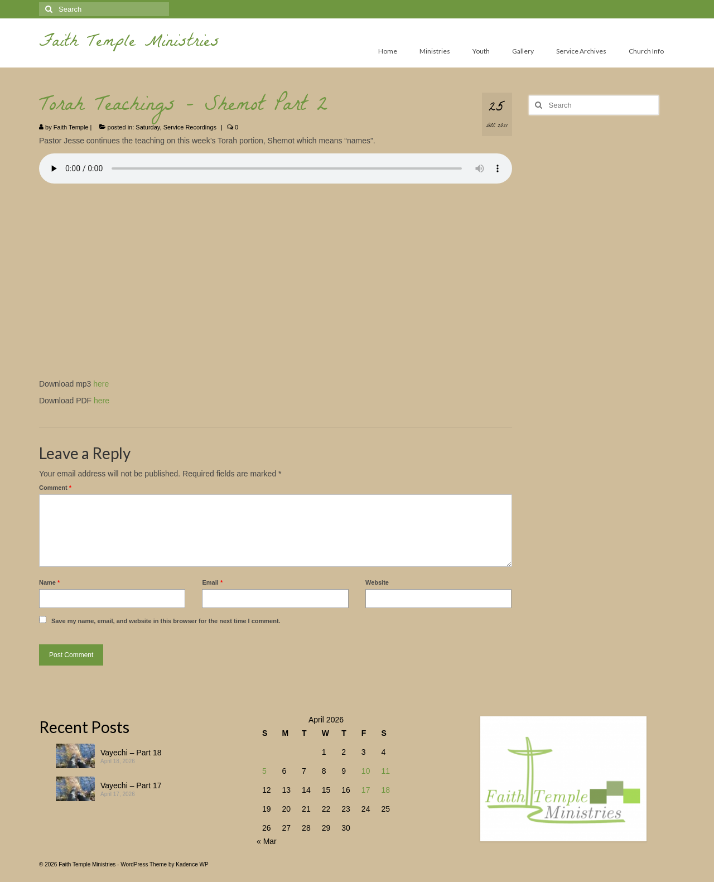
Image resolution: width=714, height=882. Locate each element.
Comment (55, 487)
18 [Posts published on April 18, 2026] (385, 789)
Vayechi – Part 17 (130, 785)
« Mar (267, 841)
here (101, 383)
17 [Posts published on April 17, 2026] (365, 789)
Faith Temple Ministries (129, 43)
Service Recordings (189, 127)
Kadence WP (192, 864)
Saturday (148, 127)
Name (49, 582)
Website (377, 582)
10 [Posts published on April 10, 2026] (365, 771)
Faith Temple (71, 127)
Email (212, 582)
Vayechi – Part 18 (130, 752)
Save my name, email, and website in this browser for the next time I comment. (166, 621)
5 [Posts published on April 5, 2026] (264, 771)
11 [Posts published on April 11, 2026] (385, 771)
